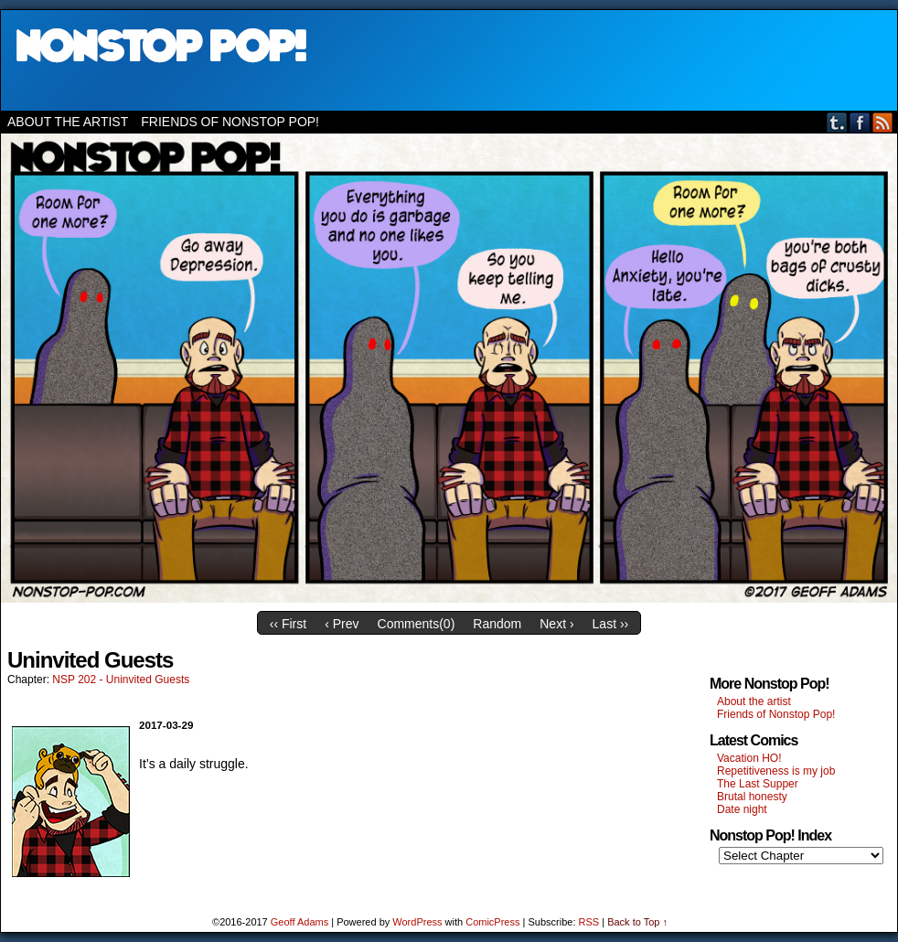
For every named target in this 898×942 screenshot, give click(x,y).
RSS (882, 122)
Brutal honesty (752, 796)
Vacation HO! (749, 758)
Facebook (860, 122)
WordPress (417, 921)
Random (497, 623)
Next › (556, 623)
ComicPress (492, 921)
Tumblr (837, 122)
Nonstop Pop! (449, 60)
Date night (742, 809)
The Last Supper (757, 783)
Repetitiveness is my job (776, 771)
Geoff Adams (299, 921)
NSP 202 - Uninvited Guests (120, 679)
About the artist (67, 121)
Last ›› (611, 623)
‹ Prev (341, 623)
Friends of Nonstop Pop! (230, 121)
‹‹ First (288, 623)
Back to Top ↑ (637, 921)
